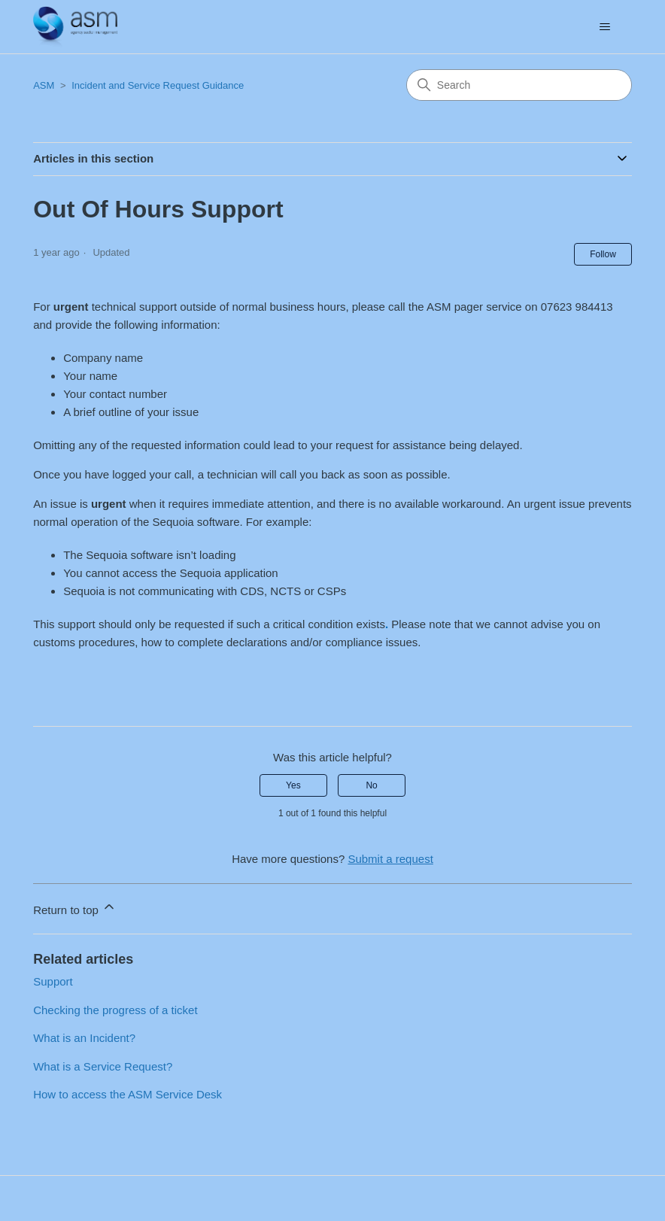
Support (53, 981)
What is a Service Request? (102, 1066)
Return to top (75, 907)
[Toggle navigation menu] (605, 27)
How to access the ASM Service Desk (127, 1094)
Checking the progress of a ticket (115, 1010)
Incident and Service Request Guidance (157, 85)
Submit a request (390, 858)
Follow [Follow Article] (603, 254)
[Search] (519, 85)
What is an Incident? (84, 1037)
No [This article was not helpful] (371, 785)
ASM (43, 85)
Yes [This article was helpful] (293, 785)
